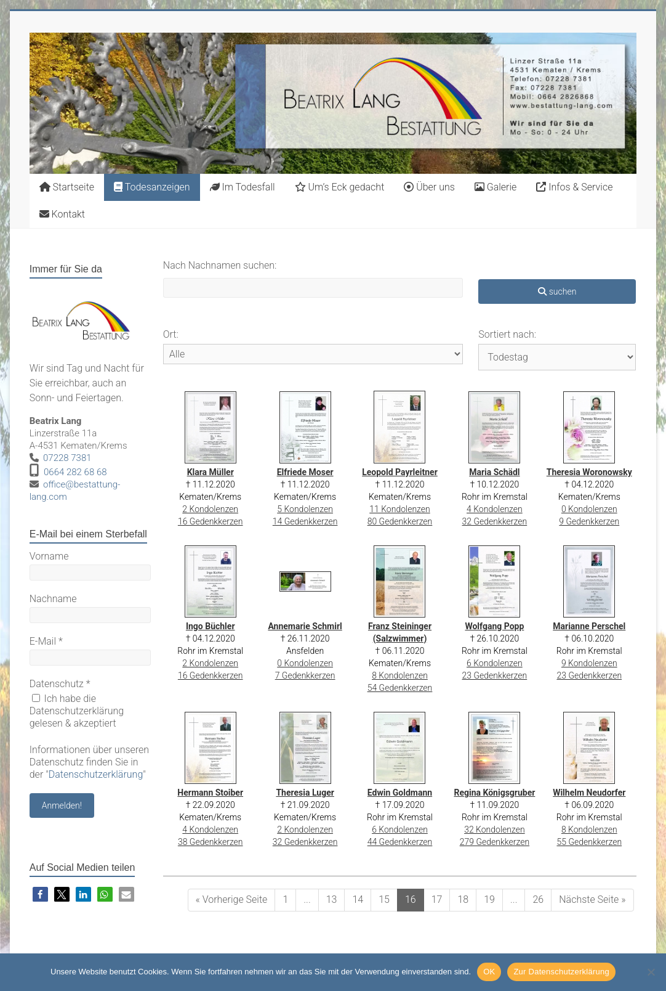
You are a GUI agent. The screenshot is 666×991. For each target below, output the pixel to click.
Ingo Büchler (210, 626)
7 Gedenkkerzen (305, 675)
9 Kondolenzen (589, 663)
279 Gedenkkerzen (494, 842)
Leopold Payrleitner (400, 472)
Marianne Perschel (589, 626)
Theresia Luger (305, 792)
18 (462, 899)
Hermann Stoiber (210, 792)
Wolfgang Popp (494, 626)
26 (538, 899)
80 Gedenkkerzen (400, 521)
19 (489, 899)
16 (410, 899)
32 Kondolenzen (494, 829)
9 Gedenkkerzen (589, 521)
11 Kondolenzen (399, 509)
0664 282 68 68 (75, 472)
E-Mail (46, 641)
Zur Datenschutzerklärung (561, 971)
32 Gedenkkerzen (495, 521)
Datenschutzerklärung (96, 774)
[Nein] (650, 972)
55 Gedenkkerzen (589, 842)
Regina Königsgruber (494, 792)
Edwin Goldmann (399, 792)
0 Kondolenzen (589, 509)
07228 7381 (67, 457)
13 (331, 899)
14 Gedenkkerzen (305, 521)
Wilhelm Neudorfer (589, 792)
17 (437, 899)
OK (489, 971)
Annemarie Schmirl (305, 626)
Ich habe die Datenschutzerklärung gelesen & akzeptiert (77, 711)
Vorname (49, 556)
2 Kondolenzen (210, 509)
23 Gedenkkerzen (495, 675)
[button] (40, 894)
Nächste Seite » (592, 899)
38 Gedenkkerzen (210, 842)
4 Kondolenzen (495, 509)
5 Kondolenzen (305, 509)
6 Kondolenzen (495, 663)
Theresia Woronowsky (589, 472)
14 (357, 899)
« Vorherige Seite (232, 899)
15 (384, 899)
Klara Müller (210, 472)
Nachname (53, 599)
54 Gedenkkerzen (400, 688)
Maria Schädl (494, 472)
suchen (557, 291)
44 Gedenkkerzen (400, 842)
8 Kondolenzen (400, 675)
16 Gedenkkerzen (210, 521)
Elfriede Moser (305, 472)
